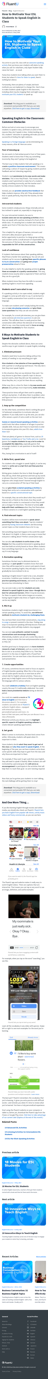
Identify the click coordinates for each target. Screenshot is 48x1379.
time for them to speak (26, 77)
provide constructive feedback (27, 191)
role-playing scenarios (20, 308)
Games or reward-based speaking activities (20, 422)
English (31, 1333)
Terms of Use (6, 1371)
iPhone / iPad (6, 1343)
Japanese (31, 1346)
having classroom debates (20, 524)
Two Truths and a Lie (30, 439)
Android (4, 1346)
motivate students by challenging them (28, 615)
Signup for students (8, 1340)
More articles (41, 1257)
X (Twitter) (32, 1324)
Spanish (31, 1337)
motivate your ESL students (12, 94)
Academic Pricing (7, 1333)
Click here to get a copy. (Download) (25, 108)
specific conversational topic (21, 492)
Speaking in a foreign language (13, 142)
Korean (31, 1355)
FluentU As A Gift (7, 1337)
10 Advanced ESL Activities (16, 1127)
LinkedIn (31, 1327)
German (31, 1343)
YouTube (31, 1330)
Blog (10, 11)
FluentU (4, 11)
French (31, 1349)
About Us (5, 1321)
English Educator (18, 11)
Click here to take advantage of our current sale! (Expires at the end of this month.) (24, 1116)
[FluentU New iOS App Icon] (38, 711)
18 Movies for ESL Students (15, 1186)
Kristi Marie (10, 27)
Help (3, 1352)
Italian (30, 1358)
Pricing (4, 1330)
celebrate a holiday (17, 686)
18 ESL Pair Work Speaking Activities (20, 1138)
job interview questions (23, 318)
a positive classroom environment (22, 166)
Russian (31, 1352)
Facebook (31, 1321)
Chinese (31, 1340)
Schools (4, 1327)
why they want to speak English (26, 747)
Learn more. (35, 1094)
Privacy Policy (17, 1371)
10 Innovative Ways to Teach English (20, 1233)
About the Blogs (7, 1324)
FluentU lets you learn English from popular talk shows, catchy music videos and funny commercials (23, 812)
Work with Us (6, 1349)
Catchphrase (15, 439)
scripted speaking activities (28, 488)
